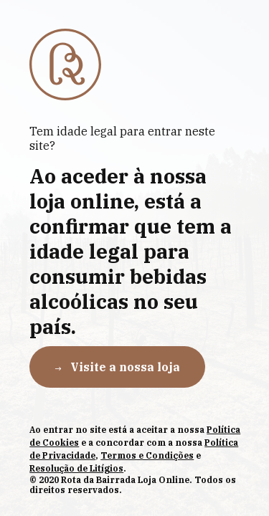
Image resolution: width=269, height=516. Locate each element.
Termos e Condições (147, 455)
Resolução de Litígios (76, 468)
